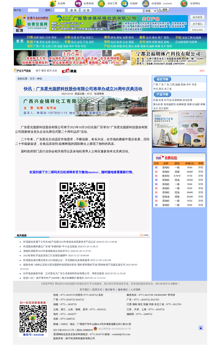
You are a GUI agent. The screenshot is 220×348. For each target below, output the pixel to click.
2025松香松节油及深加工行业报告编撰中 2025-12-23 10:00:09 (56, 255)
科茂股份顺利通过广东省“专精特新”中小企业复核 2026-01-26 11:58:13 (60, 246)
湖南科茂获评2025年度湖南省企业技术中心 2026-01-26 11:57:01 (57, 251)
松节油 (81, 37)
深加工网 (112, 3)
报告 (166, 37)
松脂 (113, 46)
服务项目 (123, 289)
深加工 (90, 37)
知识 (113, 42)
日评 (48, 37)
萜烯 (137, 46)
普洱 (49, 70)
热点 (73, 42)
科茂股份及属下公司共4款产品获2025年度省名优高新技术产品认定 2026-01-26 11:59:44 (70, 241)
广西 (36, 46)
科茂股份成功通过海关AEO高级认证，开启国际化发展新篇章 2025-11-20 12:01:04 (67, 260)
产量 (36, 42)
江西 (54, 46)
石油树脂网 (182, 42)
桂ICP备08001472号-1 (64, 330)
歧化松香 (187, 100)
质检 (166, 42)
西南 (183, 84)
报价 (42, 37)
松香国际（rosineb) (162, 3)
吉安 (54, 70)
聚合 (131, 46)
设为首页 (197, 17)
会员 (148, 37)
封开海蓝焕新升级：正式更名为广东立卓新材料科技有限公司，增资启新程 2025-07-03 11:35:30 (74, 273)
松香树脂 (177, 100)
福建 (60, 46)
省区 (91, 42)
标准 (119, 42)
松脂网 (133, 3)
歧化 (125, 46)
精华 (148, 42)
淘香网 (193, 42)
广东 (42, 46)
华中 (71, 46)
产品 (85, 42)
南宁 (38, 70)
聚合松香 (158, 104)
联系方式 (97, 289)
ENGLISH (197, 29)
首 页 (19, 41)
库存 (42, 42)
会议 (79, 42)
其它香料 (164, 108)
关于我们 (197, 23)
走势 (48, 42)
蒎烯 (143, 46)
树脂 (119, 46)
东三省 (168, 88)
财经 (131, 37)
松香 (73, 37)
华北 (83, 46)
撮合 (154, 37)
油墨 (125, 37)
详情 (200, 167)
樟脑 (157, 46)
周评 (54, 37)
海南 (65, 46)
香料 (169, 46)
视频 (131, 42)
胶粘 (119, 37)
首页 (32, 78)
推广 (160, 37)
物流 (160, 42)
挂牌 (36, 37)
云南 (48, 46)
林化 (113, 37)
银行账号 (110, 289)
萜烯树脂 (181, 104)
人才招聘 (135, 289)
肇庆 (43, 70)
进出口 (55, 42)
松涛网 (61, 3)
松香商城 (89, 3)
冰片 (163, 46)
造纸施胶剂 (170, 104)
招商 (154, 42)
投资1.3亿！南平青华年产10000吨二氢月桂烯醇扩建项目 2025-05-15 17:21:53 (64, 278)
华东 (77, 46)
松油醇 (150, 46)
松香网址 (195, 3)
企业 (125, 42)
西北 (161, 88)
